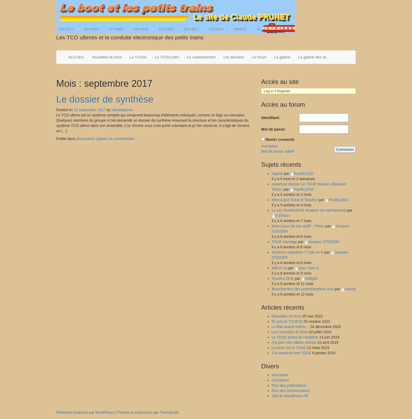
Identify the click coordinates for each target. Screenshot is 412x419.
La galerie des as (312, 57)
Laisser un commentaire (115, 139)
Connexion (345, 149)
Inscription (269, 146)
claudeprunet (122, 110)
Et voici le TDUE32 (287, 321)
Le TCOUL (138, 57)
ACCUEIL (76, 57)
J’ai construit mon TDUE (291, 353)
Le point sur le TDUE (289, 348)
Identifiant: (270, 118)
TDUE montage (284, 242)
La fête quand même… (290, 327)
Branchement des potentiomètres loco (303, 289)
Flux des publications (289, 385)
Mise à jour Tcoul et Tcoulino (295, 200)
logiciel (277, 173)
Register (283, 91)
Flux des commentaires (291, 391)
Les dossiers (233, 57)
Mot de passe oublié (277, 151)
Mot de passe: (273, 129)
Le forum (259, 57)
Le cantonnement (201, 57)
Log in (269, 91)
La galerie (282, 57)
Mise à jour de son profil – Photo (298, 226)
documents (85, 139)
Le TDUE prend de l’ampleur (295, 337)
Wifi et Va (279, 268)
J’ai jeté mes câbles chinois (294, 342)
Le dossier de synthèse (104, 99)
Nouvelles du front (107, 57)
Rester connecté (280, 139)
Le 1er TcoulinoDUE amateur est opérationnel (309, 210)
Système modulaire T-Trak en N (297, 252)
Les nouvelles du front (290, 332)
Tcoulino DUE (283, 278)
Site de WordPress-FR (290, 396)
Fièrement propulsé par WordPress (85, 412)
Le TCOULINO (167, 57)
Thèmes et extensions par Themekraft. (147, 412)
